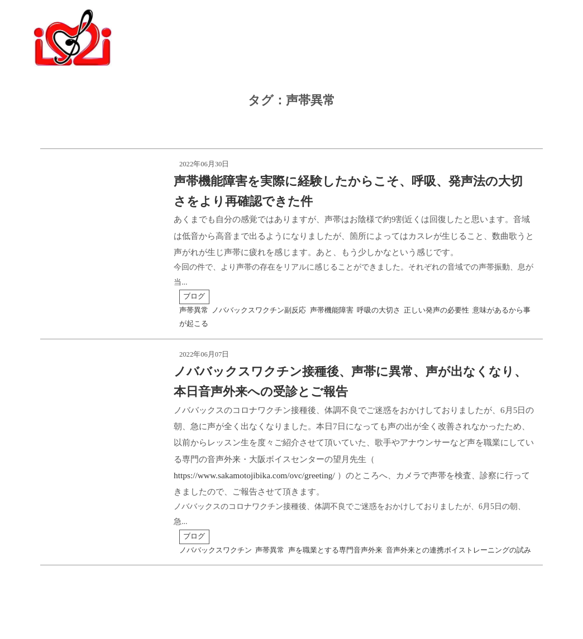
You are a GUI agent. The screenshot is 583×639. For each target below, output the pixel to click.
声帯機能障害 (331, 310)
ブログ (194, 296)
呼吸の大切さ (378, 310)
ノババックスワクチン (215, 550)
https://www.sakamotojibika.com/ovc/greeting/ (254, 475)
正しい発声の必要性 (436, 310)
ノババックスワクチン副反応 (259, 310)
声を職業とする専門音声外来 (335, 550)
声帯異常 (193, 310)
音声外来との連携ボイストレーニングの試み (458, 550)
